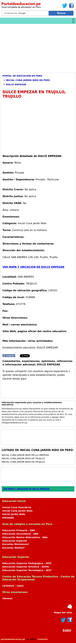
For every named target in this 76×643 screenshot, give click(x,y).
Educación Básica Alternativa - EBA (25, 537)
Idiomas (7, 598)
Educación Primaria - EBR (18, 530)
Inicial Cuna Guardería (16, 507)
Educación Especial (14, 540)
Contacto (43, 639)
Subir (67, 630)
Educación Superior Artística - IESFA (25, 566)
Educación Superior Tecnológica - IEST (26, 570)
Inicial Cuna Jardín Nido (17, 510)
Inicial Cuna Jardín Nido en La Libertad (25, 455)
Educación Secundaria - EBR (20, 533)
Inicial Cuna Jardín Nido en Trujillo (23, 458)
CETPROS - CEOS (13, 585)
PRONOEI (8, 517)
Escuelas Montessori (15, 544)
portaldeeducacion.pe (13, 639)
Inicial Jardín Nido (13, 514)
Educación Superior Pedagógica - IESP (26, 563)
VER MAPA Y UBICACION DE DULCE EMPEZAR (33, 266)
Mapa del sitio (63, 612)
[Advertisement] (38, 47)
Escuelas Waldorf (13, 547)
